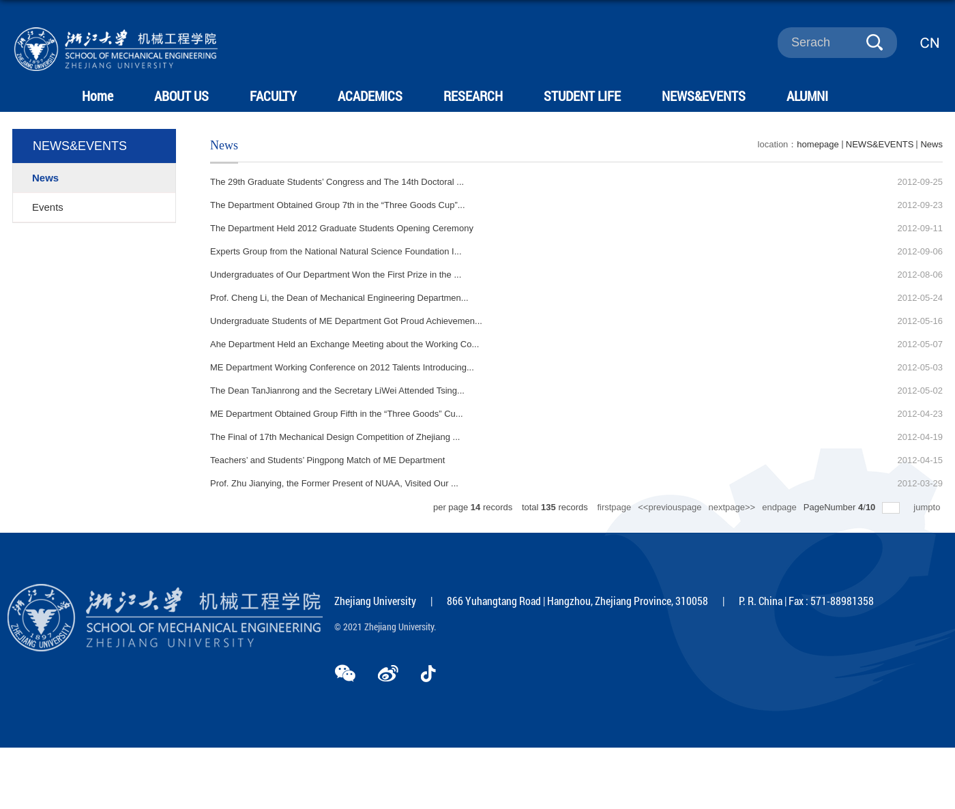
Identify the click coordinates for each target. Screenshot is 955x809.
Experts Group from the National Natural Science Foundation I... (336, 251)
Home (97, 95)
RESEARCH (471, 95)
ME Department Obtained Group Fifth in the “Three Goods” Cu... (336, 414)
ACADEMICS (368, 95)
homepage (817, 144)
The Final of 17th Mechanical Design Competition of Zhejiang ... (335, 437)
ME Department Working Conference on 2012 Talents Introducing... (342, 367)
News (931, 144)
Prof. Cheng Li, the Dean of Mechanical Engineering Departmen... (339, 298)
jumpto (928, 507)
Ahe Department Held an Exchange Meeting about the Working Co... (344, 344)
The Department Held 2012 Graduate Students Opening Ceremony (341, 228)
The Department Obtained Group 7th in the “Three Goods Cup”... (337, 205)
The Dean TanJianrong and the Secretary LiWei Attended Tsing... (337, 390)
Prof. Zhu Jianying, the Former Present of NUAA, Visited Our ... (334, 483)
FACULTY (272, 95)
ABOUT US (180, 95)
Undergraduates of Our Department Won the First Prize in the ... (335, 274)
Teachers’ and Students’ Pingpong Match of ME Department (327, 460)
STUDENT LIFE (580, 95)
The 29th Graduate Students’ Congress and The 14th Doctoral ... (337, 182)
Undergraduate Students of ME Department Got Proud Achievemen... (346, 321)
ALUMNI (804, 95)
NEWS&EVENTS (701, 95)
